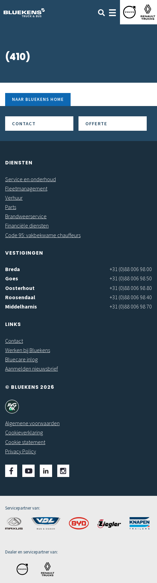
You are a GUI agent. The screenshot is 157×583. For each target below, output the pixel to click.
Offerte (96, 123)
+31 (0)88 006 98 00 (131, 269)
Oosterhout (20, 287)
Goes (11, 278)
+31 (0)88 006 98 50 (131, 278)
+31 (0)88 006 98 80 (131, 287)
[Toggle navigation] (112, 12)
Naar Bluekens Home (38, 99)
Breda (12, 269)
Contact (24, 123)
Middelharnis (21, 306)
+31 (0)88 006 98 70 (131, 306)
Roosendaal (20, 297)
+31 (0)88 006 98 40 (131, 297)
